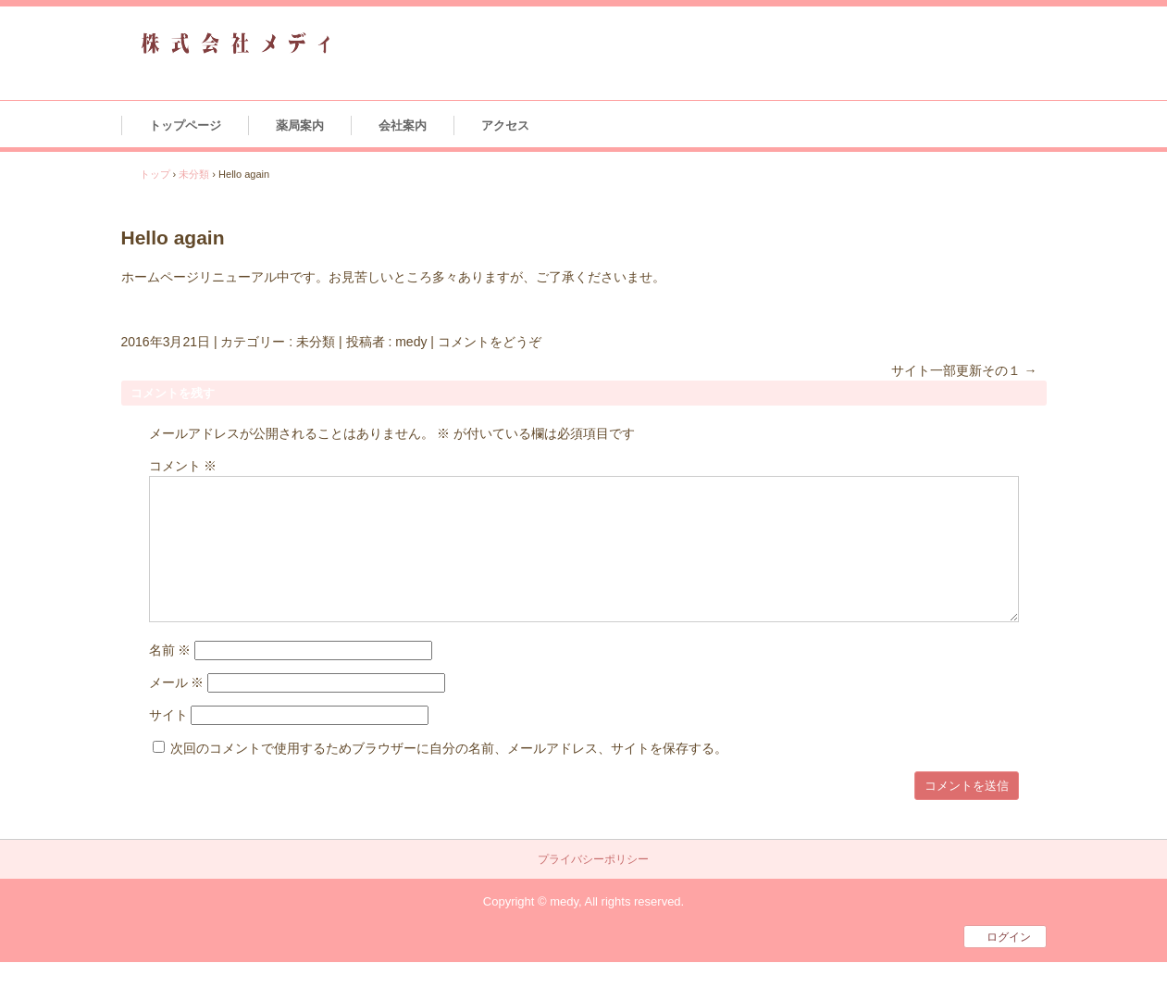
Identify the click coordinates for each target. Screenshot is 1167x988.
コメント (183, 465)
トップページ (185, 125)
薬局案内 (300, 125)
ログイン (1009, 937)
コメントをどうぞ (489, 341)
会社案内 (403, 125)
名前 (170, 650)
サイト (168, 714)
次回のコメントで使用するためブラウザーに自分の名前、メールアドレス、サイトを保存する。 (448, 748)
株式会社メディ (235, 44)
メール (177, 682)
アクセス (505, 125)
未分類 (315, 341)
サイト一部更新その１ (964, 370)
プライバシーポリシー (593, 860)
